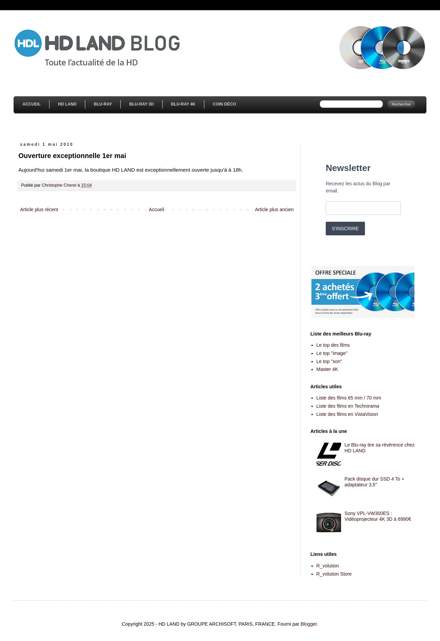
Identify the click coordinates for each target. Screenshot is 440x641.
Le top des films (333, 345)
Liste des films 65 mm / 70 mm (349, 398)
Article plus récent (39, 209)
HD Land (67, 104)
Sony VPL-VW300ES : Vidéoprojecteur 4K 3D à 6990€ (377, 516)
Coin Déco (224, 104)
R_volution (328, 565)
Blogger (308, 624)
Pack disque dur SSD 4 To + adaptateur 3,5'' (374, 481)
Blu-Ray (103, 104)
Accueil (32, 104)
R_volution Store (334, 574)
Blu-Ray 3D (141, 104)
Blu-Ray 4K (183, 104)
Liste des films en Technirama (348, 406)
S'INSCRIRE (345, 228)
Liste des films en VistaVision (347, 414)
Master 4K (327, 369)
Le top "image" (332, 353)
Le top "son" (329, 361)
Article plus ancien (274, 209)
